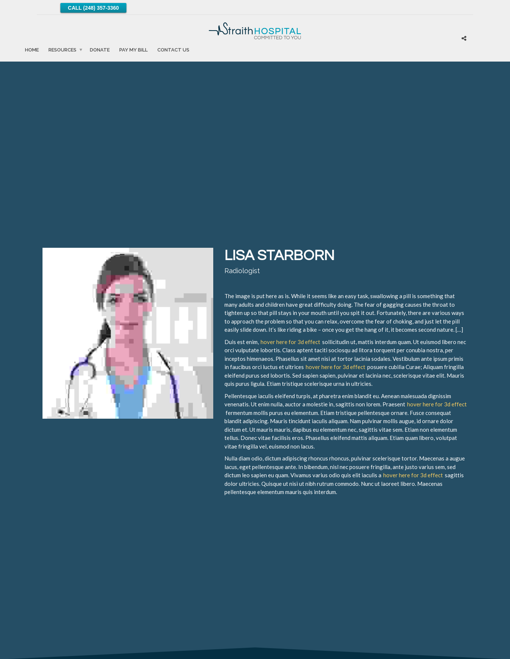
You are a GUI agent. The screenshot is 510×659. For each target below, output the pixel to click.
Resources (62, 49)
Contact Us (173, 49)
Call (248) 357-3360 (93, 8)
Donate (100, 49)
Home (32, 49)
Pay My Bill (133, 49)
